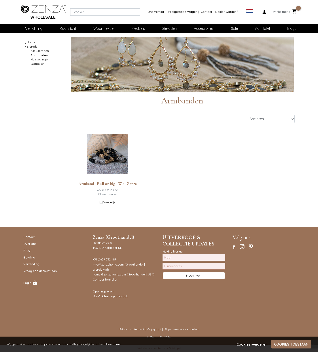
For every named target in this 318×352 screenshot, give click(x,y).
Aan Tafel (262, 28)
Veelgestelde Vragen (182, 11)
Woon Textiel (103, 28)
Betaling (29, 257)
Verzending (31, 264)
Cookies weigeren (252, 344)
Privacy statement (131, 329)
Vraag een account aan (40, 271)
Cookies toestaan (291, 344)
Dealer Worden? (226, 11)
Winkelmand (281, 11)
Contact (206, 11)
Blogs (291, 28)
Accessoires (204, 28)
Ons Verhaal (156, 11)
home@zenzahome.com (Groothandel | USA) (124, 274)
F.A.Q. (27, 250)
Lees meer (113, 344)
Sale (234, 28)
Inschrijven (193, 275)
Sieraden (169, 28)
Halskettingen (40, 59)
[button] (250, 13)
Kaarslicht (68, 28)
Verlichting (33, 28)
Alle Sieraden (40, 50)
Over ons (29, 243)
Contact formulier (105, 279)
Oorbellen (38, 64)
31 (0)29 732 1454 (105, 259)
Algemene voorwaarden (182, 329)
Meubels (138, 28)
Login (30, 283)
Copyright (154, 329)
